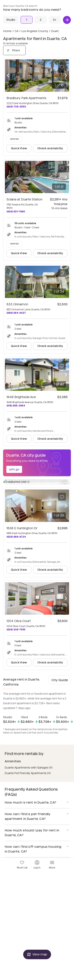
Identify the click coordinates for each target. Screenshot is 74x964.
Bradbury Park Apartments (26, 98)
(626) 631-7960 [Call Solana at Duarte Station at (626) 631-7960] (16, 211)
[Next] (67, 20)
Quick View (19, 148)
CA (16, 31)
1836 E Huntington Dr (22, 523)
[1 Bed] (26, 19)
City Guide (59, 675)
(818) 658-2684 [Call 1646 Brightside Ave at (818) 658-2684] (16, 405)
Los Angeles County (35, 31)
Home (7, 31)
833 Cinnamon (17, 304)
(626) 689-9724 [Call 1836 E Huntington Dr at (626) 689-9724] (16, 532)
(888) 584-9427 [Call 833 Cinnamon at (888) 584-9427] (16, 313)
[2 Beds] (40, 19)
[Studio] (10, 19)
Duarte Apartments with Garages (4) (28, 762)
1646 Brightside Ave (21, 397)
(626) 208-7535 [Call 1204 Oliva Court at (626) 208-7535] (16, 624)
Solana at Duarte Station (24, 199)
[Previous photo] (8, 75)
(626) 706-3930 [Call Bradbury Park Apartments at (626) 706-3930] (16, 106)
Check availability (50, 148)
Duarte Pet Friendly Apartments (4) (28, 768)
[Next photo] (66, 75)
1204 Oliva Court (19, 616)
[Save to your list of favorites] (62, 66)
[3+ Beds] (55, 19)
